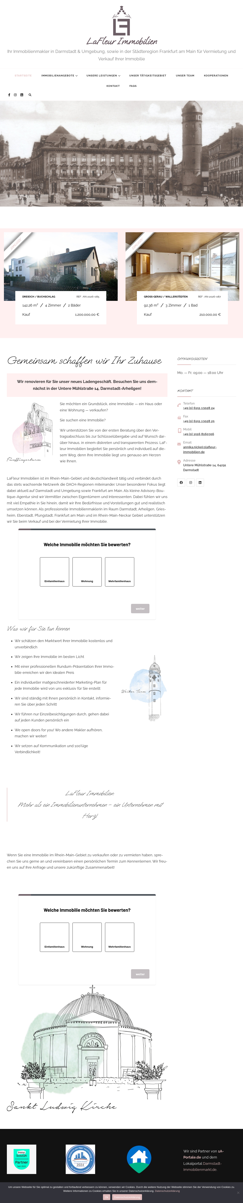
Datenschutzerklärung (167, 1190)
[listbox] (121, 157)
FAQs (133, 85)
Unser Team (185, 75)
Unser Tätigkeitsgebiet (147, 75)
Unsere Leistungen (101, 75)
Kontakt (113, 85)
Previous (6, 283)
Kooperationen (216, 75)
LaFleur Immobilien (121, 41)
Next (236, 283)
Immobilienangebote (57, 75)
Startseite (23, 75)
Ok (106, 1197)
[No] (238, 1193)
